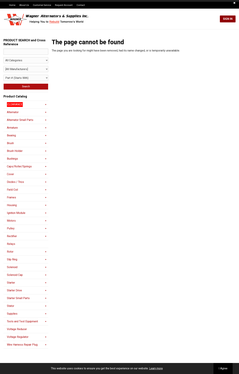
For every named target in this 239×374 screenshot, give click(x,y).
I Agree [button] (223, 368)
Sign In (227, 19)
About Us (24, 5)
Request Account (64, 5)
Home (12, 5)
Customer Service (42, 5)
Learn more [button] (156, 368)
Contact (81, 5)
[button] (234, 3)
